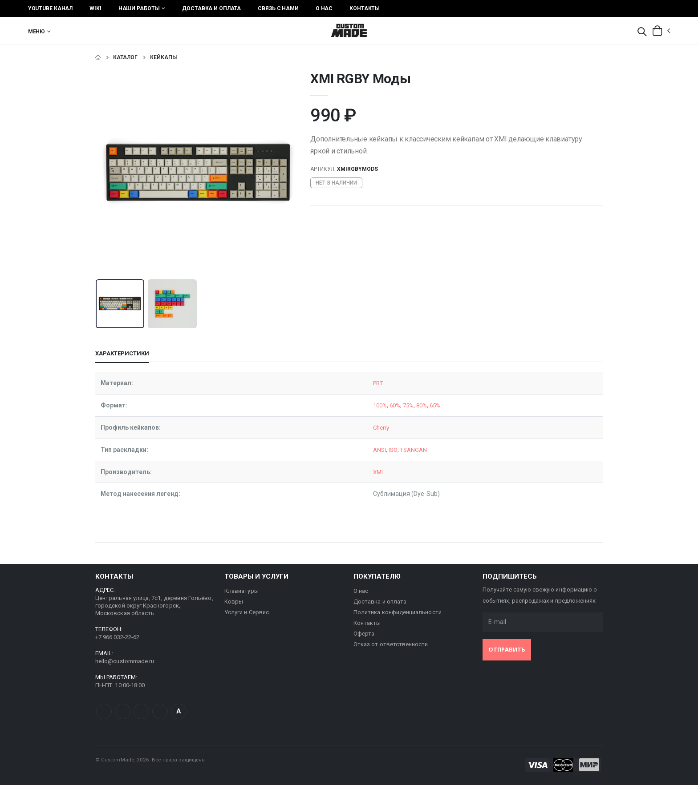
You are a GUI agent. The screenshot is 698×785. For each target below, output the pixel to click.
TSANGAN (405, 449)
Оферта (363, 633)
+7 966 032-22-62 (117, 637)
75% (402, 405)
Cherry (372, 427)
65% (431, 405)
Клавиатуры (241, 591)
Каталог (125, 57)
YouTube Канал (50, 8)
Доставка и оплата (211, 8)
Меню (36, 31)
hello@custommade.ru (124, 661)
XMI (368, 471)
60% (387, 405)
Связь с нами (278, 8)
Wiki (95, 8)
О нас (324, 8)
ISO (384, 449)
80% (416, 405)
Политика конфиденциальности (397, 612)
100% (370, 405)
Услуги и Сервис (246, 612)
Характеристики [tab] (122, 353)
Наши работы (139, 8)
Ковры (233, 601)
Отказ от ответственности (390, 644)
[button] (641, 32)
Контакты (364, 8)
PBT (369, 382)
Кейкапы (163, 57)
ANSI (370, 449)
